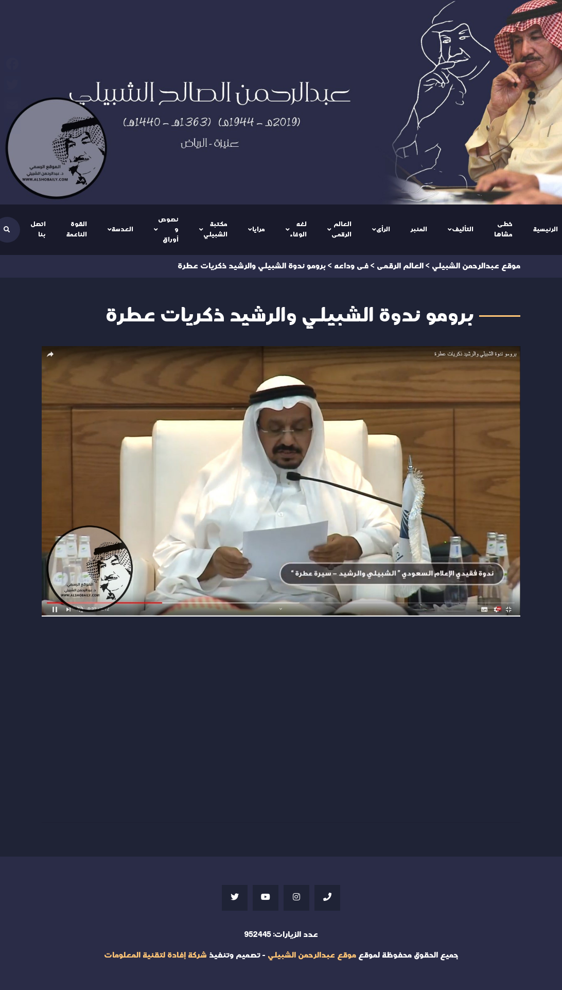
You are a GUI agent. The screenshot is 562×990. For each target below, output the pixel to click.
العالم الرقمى (341, 229)
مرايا (258, 229)
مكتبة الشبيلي (215, 229)
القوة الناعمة (76, 229)
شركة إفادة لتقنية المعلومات (155, 955)
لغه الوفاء (298, 229)
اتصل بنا (38, 229)
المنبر (419, 229)
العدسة (122, 229)
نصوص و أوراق (168, 229)
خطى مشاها (503, 229)
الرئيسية (545, 229)
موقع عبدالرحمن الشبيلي (312, 955)
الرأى (383, 229)
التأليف (462, 229)
